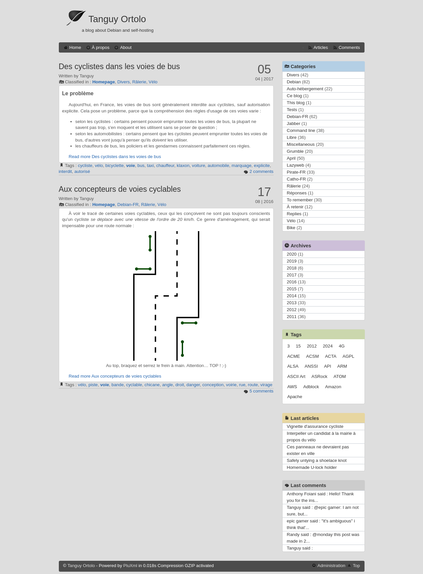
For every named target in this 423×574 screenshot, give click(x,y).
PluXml (130, 565)
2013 (292, 302)
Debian (294, 81)
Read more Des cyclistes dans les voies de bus (115, 156)
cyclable (134, 384)
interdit (65, 171)
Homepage (103, 81)
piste (93, 384)
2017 (292, 274)
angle (167, 384)
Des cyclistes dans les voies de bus (119, 66)
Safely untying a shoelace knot (317, 460)
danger (193, 384)
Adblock (311, 386)
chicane (152, 384)
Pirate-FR (296, 172)
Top (356, 565)
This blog (296, 102)
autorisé (82, 171)
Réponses (297, 192)
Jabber (293, 123)
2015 (292, 288)
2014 (292, 295)
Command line (301, 130)
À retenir (295, 206)
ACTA (330, 356)
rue (242, 384)
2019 (292, 261)
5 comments (262, 391)
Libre (292, 137)
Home (75, 47)
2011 (292, 316)
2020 (292, 254)
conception (212, 384)
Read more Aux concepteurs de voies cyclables (115, 376)
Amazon (333, 386)
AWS (292, 386)
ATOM (339, 376)
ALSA (292, 366)
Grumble (295, 151)
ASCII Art (296, 376)
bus (141, 165)
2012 (292, 309)
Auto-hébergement (305, 88)
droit (179, 384)
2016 (292, 281)
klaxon (183, 165)
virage (266, 384)
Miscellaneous (301, 144)
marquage (241, 165)
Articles (321, 47)
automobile (218, 165)
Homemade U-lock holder (312, 467)
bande (117, 384)
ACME (293, 356)
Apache (294, 396)
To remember (300, 199)
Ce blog (294, 95)
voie (130, 165)
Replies (294, 213)
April (291, 158)
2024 (328, 346)
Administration (331, 565)
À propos (100, 47)
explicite (262, 165)
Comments (349, 47)
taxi (150, 165)
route (253, 384)
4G (342, 346)
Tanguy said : (300, 548)
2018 (292, 268)
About (126, 47)
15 (298, 346)
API (327, 366)
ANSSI (311, 366)
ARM (342, 366)
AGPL (349, 356)
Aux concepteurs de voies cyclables (120, 189)
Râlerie (139, 81)
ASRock (319, 376)
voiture (198, 165)
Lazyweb (295, 165)
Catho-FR (296, 179)
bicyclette (114, 165)
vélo (99, 165)
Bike (291, 227)
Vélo (153, 81)
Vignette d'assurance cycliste (315, 426)
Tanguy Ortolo (117, 19)
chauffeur (165, 165)
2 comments (262, 171)
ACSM (312, 356)
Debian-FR (127, 204)
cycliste (85, 165)
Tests (292, 109)
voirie (231, 384)
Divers (123, 81)
